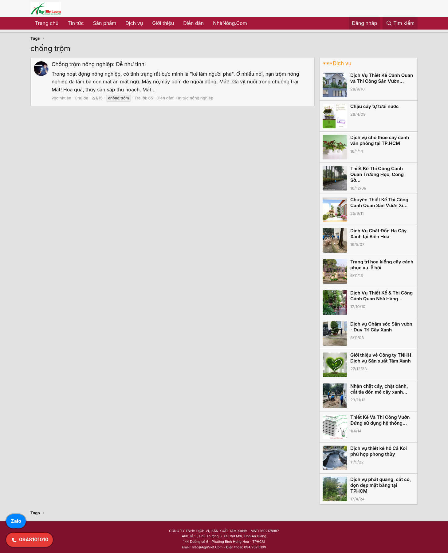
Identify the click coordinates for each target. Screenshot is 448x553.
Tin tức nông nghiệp (194, 97)
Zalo (16, 521)
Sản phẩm (104, 23)
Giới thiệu (163, 23)
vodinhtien (61, 97)
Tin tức (76, 23)
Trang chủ (46, 23)
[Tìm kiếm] (400, 23)
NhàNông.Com (230, 23)
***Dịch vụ (337, 63)
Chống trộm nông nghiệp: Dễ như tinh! (99, 64)
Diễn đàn (193, 23)
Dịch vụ (134, 23)
